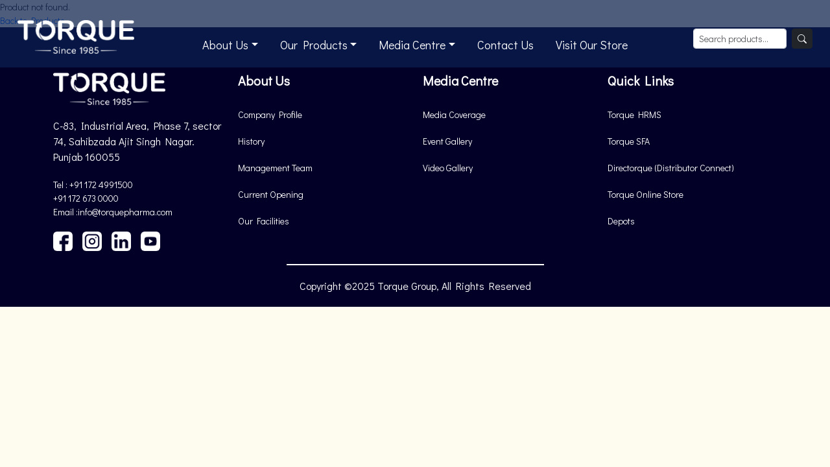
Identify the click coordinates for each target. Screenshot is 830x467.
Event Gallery (447, 141)
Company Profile (270, 114)
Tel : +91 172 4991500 (93, 184)
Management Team (275, 168)
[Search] (802, 39)
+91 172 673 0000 (86, 198)
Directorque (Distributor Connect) (671, 168)
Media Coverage (454, 114)
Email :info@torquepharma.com (112, 212)
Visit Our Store (592, 45)
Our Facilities (263, 221)
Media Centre (412, 45)
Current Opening (270, 194)
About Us (225, 45)
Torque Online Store (645, 194)
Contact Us (505, 45)
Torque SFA (629, 141)
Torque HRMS (634, 114)
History (251, 141)
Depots (621, 221)
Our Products (314, 45)
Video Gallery (448, 168)
